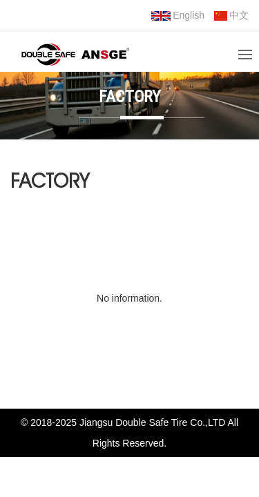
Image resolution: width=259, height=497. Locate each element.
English (177, 15)
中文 (231, 15)
